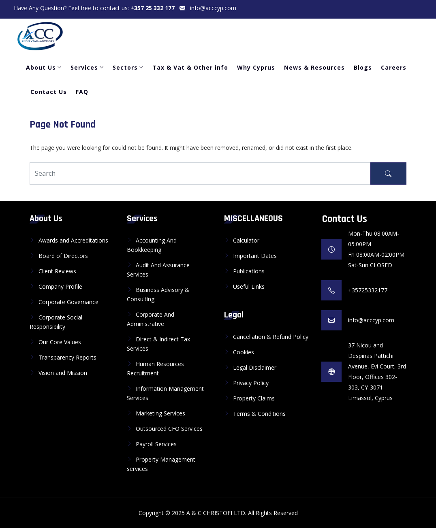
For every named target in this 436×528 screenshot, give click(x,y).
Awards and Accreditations (73, 240)
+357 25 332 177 (152, 8)
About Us (41, 67)
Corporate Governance (68, 302)
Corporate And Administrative (150, 319)
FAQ (82, 92)
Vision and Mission (62, 373)
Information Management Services (165, 393)
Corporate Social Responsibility (56, 321)
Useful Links (249, 286)
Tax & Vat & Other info (190, 67)
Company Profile (60, 286)
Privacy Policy (251, 383)
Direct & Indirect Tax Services (158, 343)
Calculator (246, 240)
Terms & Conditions (259, 413)
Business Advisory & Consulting (158, 294)
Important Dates (255, 256)
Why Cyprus (256, 67)
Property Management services (161, 464)
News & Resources (314, 67)
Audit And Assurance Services (158, 269)
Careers (393, 67)
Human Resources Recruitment (155, 368)
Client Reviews (57, 271)
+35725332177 (367, 290)
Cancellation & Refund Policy (270, 337)
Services (84, 67)
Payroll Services (156, 444)
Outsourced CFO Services (169, 428)
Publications (249, 271)
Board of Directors (63, 256)
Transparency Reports (67, 357)
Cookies (243, 352)
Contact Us (48, 92)
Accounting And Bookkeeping (152, 244)
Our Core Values (59, 342)
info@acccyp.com (213, 8)
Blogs (363, 67)
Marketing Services (160, 413)
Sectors (125, 67)
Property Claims (254, 398)
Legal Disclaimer (254, 367)
